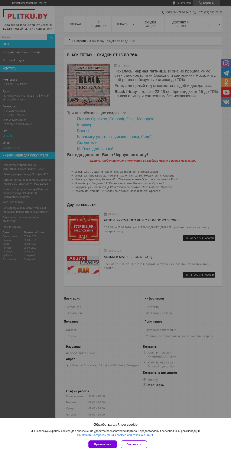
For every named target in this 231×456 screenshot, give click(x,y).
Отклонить (134, 444)
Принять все (102, 444)
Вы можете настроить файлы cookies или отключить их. (114, 435)
